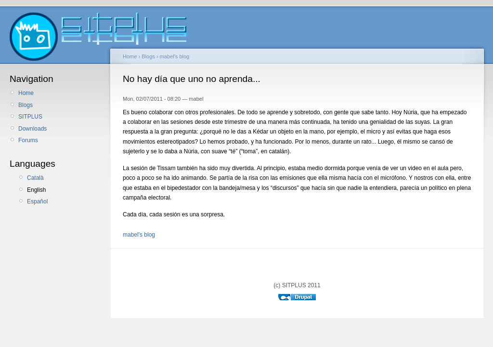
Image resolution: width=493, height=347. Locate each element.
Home (26, 93)
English (36, 190)
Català (35, 177)
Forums (28, 140)
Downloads (32, 128)
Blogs (25, 105)
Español (37, 201)
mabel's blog (175, 56)
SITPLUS (30, 116)
